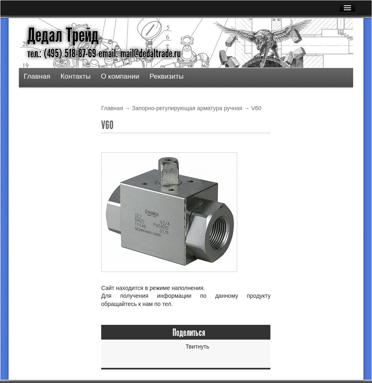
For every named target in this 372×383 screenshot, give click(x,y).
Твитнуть (197, 346)
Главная (37, 76)
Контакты (76, 76)
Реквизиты (167, 76)
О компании (120, 76)
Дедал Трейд (63, 35)
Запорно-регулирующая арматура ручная (187, 108)
